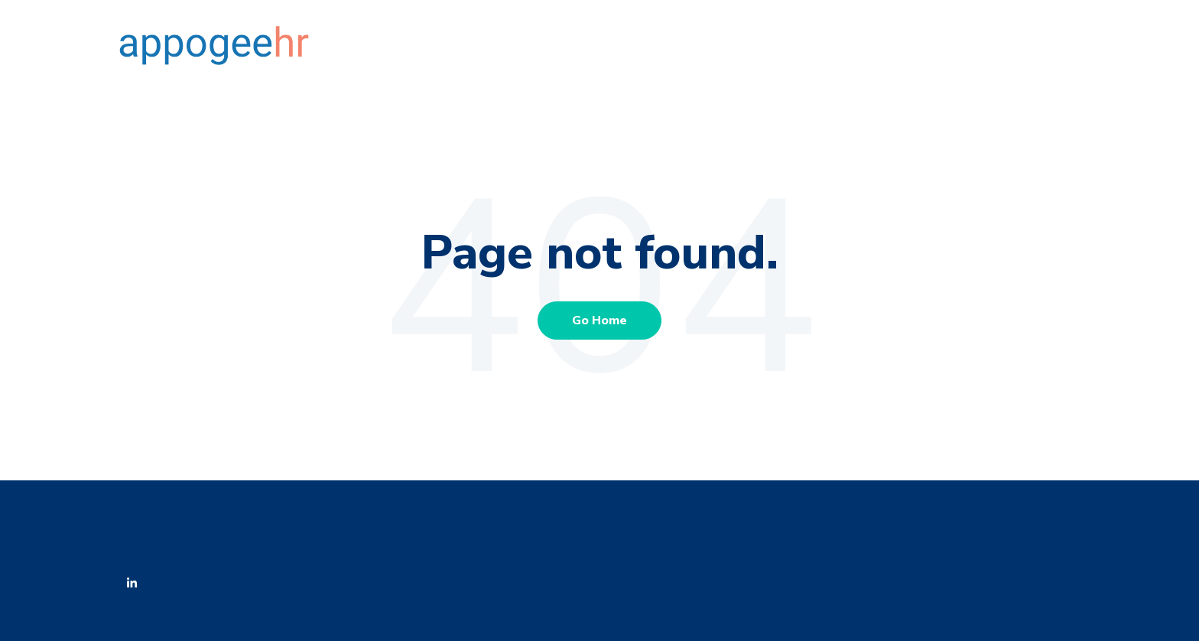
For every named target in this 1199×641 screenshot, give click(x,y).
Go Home (599, 320)
